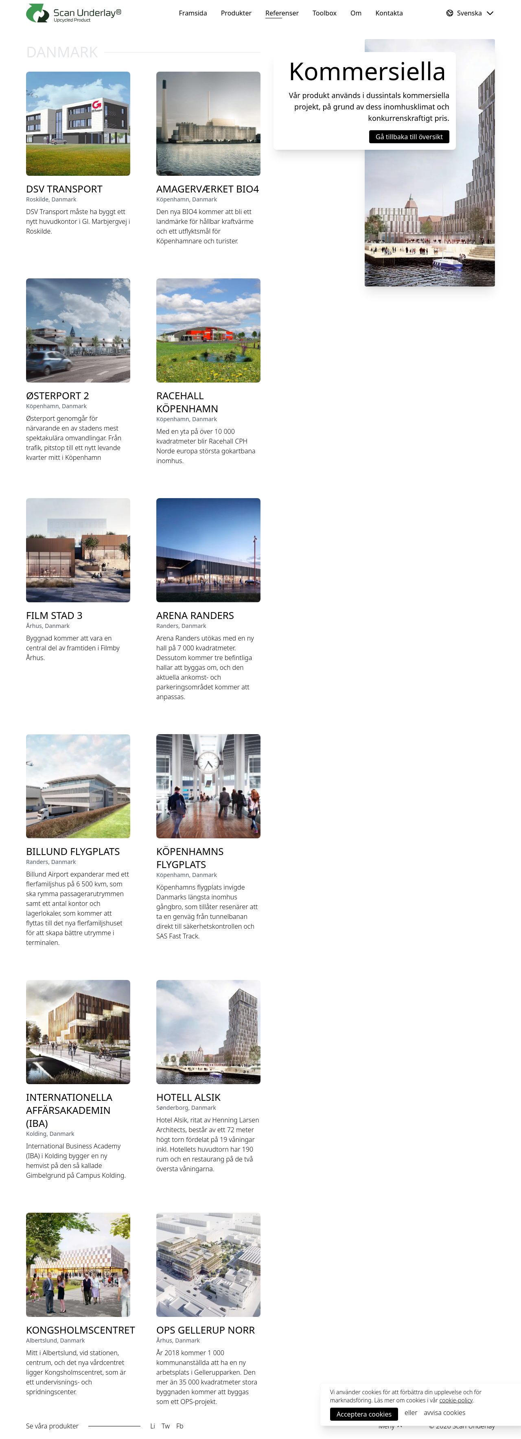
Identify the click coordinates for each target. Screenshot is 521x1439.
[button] (409, 136)
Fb (180, 1426)
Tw (166, 1426)
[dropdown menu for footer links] (391, 1426)
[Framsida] (73, 13)
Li (152, 1426)
